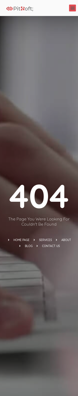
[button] (72, 8)
